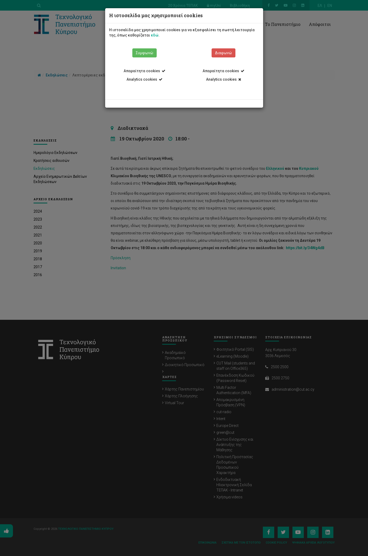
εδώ (155, 35)
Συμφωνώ (144, 53)
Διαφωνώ (223, 53)
